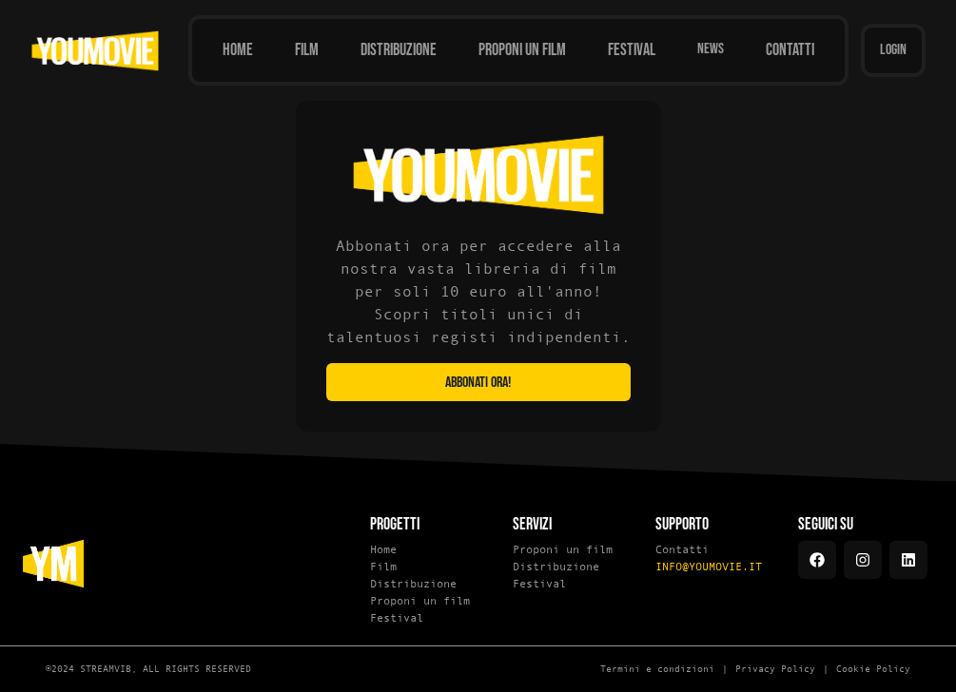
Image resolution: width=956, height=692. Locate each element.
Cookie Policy (873, 668)
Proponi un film (420, 600)
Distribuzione (413, 583)
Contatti (682, 549)
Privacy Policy (775, 668)
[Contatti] (790, 50)
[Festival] (632, 50)
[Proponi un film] (522, 50)
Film (383, 566)
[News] (710, 50)
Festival (396, 618)
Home (383, 549)
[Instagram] (863, 560)
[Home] (237, 50)
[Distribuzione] (398, 50)
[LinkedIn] (908, 560)
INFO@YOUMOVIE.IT (708, 566)
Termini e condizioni (657, 668)
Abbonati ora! (478, 383)
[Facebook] (817, 560)
